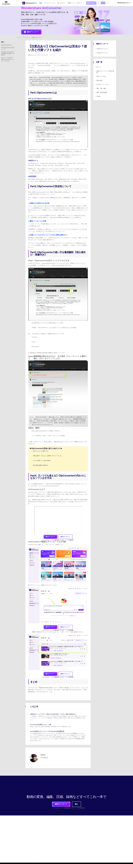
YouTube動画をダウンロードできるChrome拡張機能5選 (49, 731)
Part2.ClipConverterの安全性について (7, 47)
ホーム (18, 36)
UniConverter (50, 80)
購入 (106, 2)
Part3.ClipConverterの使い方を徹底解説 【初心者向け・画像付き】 (7, 53)
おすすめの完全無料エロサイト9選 (42, 724)
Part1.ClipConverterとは (6, 44)
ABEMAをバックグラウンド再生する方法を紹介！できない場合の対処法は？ (56, 713)
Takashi (34, 54)
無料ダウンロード (97, 2)
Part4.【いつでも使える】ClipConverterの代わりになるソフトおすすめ (7, 58)
